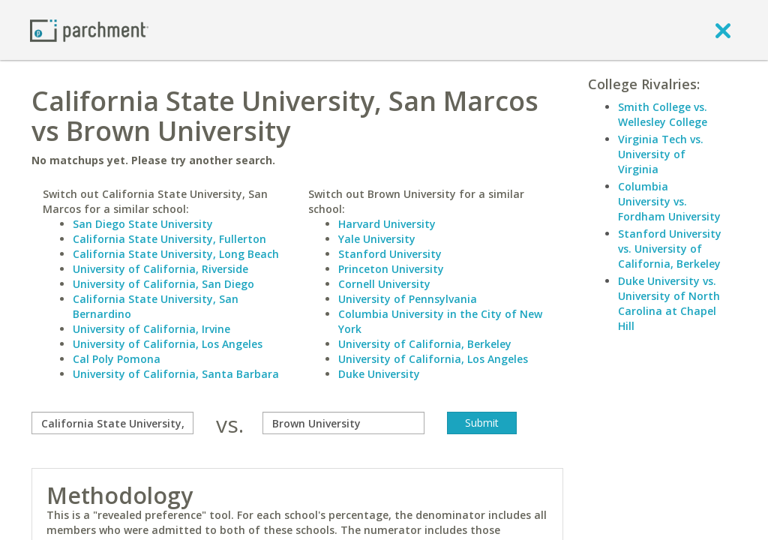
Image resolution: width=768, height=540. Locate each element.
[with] (343, 423)
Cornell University (384, 284)
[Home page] (89, 29)
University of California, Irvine (151, 329)
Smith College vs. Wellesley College (662, 114)
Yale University (377, 239)
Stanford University (390, 254)
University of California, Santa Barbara (176, 374)
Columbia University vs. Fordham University (669, 201)
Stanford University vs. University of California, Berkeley (670, 248)
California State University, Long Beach (176, 254)
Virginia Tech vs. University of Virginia (661, 154)
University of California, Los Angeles (167, 344)
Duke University (379, 374)
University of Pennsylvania (407, 299)
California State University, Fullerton (169, 239)
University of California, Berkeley (425, 344)
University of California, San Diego (163, 284)
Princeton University (391, 269)
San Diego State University (143, 224)
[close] (723, 30)
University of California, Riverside (160, 269)
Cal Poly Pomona (116, 359)
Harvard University (387, 224)
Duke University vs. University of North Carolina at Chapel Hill (669, 303)
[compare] (113, 423)
